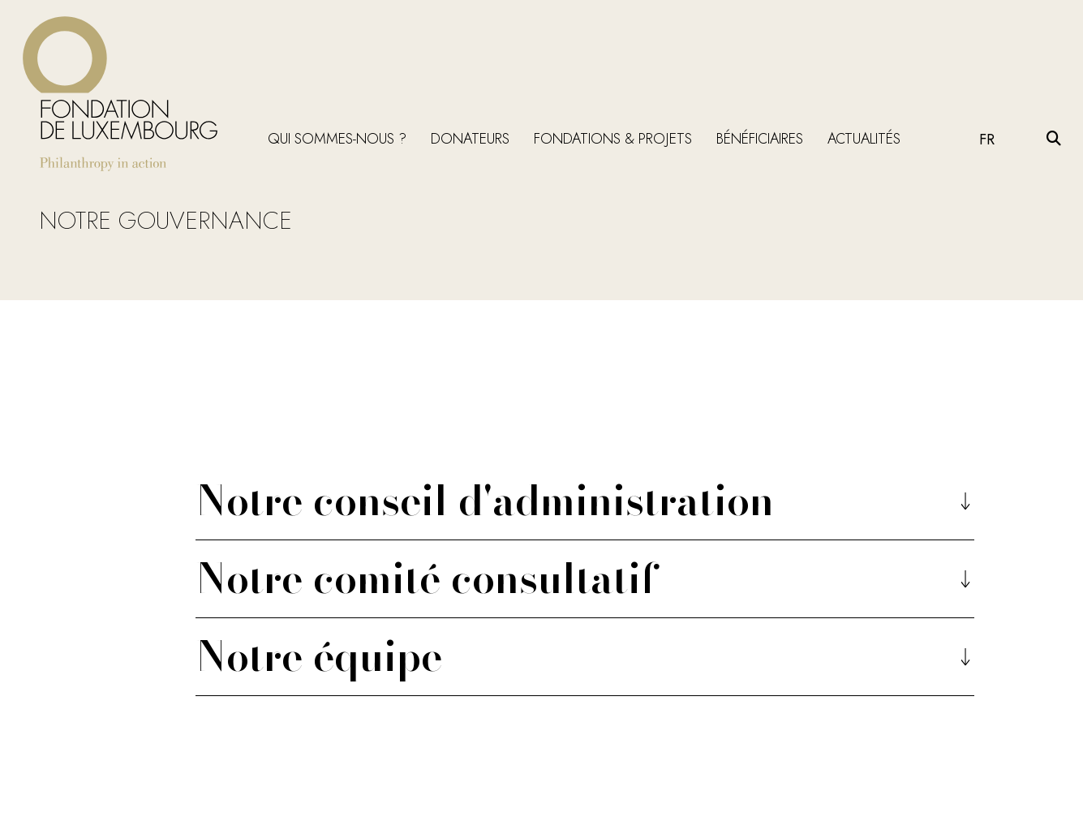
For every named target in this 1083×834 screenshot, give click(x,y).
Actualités (863, 138)
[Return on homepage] (120, 93)
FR (987, 139)
